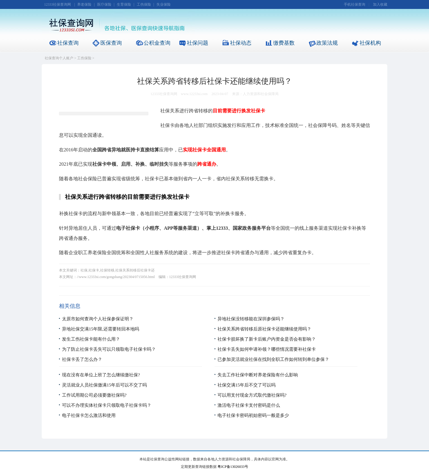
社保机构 (370, 43)
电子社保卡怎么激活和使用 (89, 415)
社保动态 (240, 43)
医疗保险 (104, 4)
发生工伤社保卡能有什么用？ (91, 339)
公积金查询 (157, 43)
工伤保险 (144, 4)
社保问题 (197, 43)
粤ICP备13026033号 (232, 467)
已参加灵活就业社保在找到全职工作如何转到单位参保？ (273, 359)
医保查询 (111, 43)
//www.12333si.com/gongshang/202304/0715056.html (116, 277)
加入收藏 (380, 4)
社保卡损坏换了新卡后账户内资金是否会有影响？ (266, 339)
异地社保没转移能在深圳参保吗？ (251, 318)
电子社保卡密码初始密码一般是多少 (253, 415)
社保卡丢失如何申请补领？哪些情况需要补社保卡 (266, 349)
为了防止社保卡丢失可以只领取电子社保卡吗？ (109, 349)
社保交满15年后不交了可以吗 (246, 385)
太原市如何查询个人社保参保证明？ (97, 318)
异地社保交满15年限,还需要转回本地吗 (100, 329)
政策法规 (327, 43)
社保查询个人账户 (59, 58)
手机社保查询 (354, 4)
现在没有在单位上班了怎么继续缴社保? (101, 374)
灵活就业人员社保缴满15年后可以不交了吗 (104, 385)
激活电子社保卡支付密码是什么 (248, 405)
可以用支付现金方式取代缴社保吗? (252, 395)
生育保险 (124, 4)
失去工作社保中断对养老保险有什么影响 (257, 374)
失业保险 (163, 4)
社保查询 (68, 43)
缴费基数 (284, 43)
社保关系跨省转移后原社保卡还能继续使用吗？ (264, 329)
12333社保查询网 (57, 4)
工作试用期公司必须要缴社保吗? (94, 395)
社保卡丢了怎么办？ (82, 359)
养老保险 (84, 4)
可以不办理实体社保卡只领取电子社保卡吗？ (106, 405)
